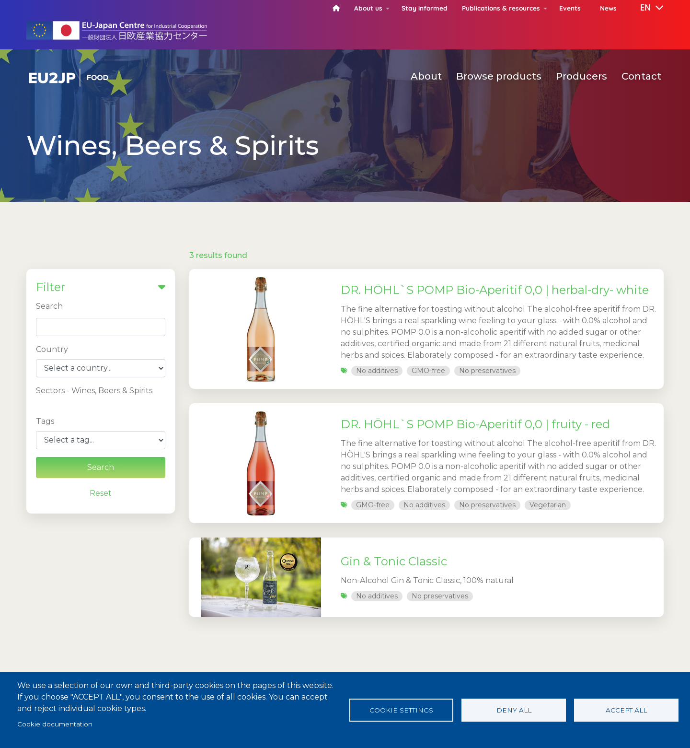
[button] (645, 8)
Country (52, 349)
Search (49, 306)
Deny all (513, 710)
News (608, 8)
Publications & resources (501, 8)
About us (368, 8)
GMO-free (428, 370)
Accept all (626, 710)
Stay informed (425, 8)
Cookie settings (401, 710)
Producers (581, 76)
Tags (45, 421)
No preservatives (487, 370)
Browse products (498, 76)
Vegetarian (547, 505)
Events (570, 8)
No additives (377, 370)
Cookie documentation (54, 724)
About (426, 76)
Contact (641, 76)
